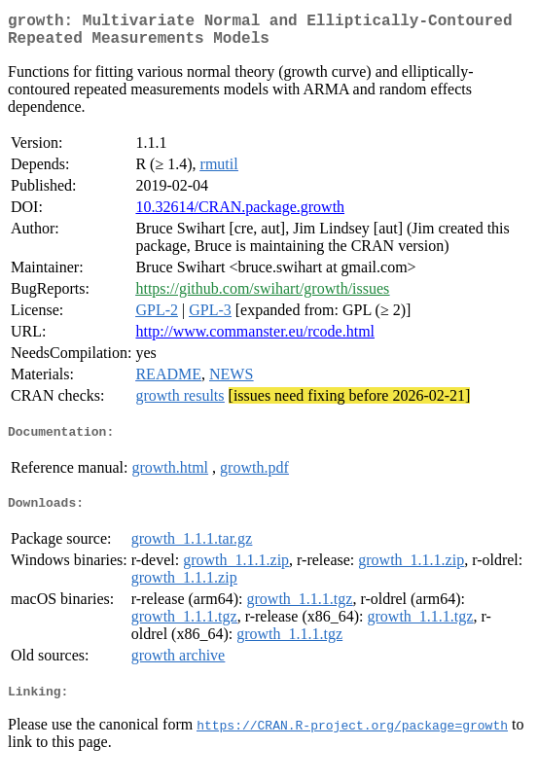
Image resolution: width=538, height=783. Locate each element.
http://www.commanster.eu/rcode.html (255, 339)
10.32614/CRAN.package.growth (239, 214)
